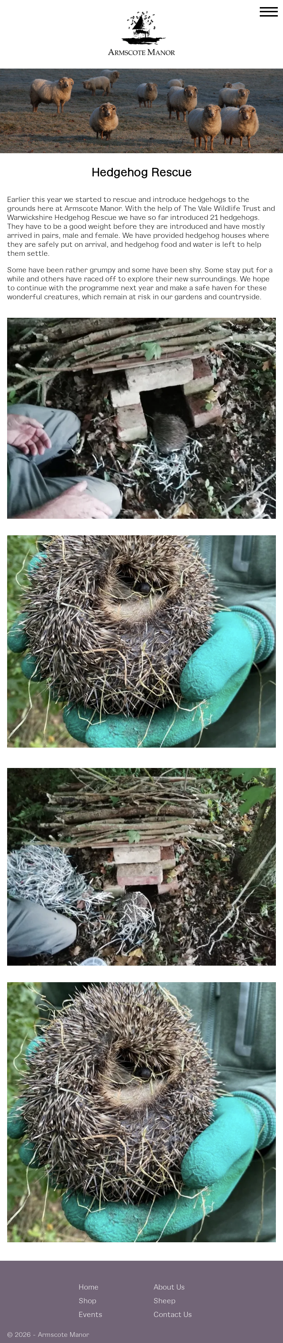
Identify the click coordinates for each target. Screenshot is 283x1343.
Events (90, 1313)
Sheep (164, 1300)
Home (89, 1286)
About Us (169, 1286)
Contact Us (173, 1313)
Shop (87, 1300)
